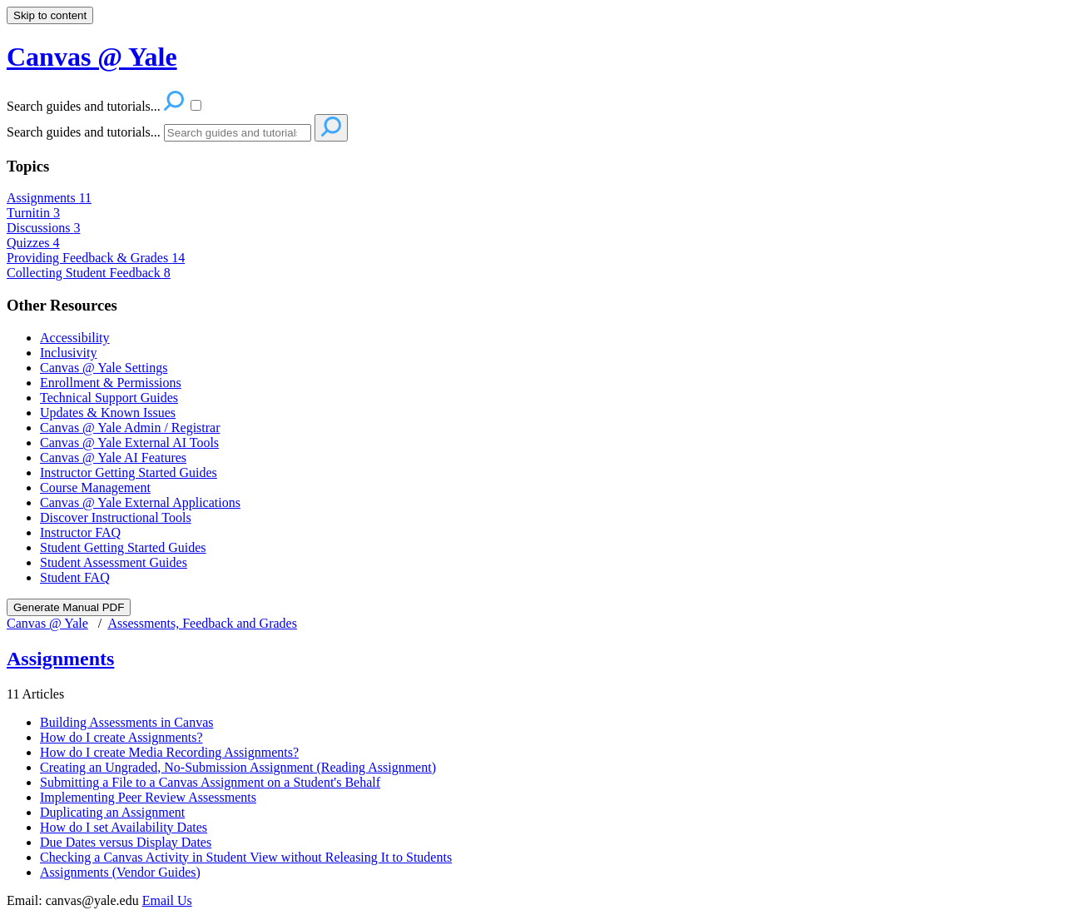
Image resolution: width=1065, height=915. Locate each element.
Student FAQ (75, 577)
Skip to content (50, 15)
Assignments (49, 198)
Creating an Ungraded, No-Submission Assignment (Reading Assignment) (238, 767)
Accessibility (75, 338)
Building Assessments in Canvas (126, 722)
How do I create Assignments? (121, 737)
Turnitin (33, 213)
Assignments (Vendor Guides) (120, 872)
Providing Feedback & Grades (96, 258)
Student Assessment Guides (113, 562)
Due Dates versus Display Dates (125, 842)
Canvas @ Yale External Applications (140, 502)
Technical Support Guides (109, 397)
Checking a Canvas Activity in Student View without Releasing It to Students (246, 857)
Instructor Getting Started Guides (128, 472)
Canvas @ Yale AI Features (113, 457)
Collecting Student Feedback (89, 273)
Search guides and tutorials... (84, 132)
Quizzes (33, 243)
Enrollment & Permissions (110, 382)
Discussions (43, 228)
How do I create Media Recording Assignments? (169, 752)
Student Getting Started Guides (123, 547)
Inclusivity (68, 353)
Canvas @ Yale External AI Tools (129, 442)
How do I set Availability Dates (123, 827)
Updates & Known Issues (108, 412)
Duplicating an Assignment (112, 812)
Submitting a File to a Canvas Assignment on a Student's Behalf (210, 782)
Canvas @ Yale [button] (92, 57)
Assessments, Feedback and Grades (202, 623)
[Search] (237, 133)
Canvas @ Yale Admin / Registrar (130, 427)
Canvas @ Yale (47, 623)
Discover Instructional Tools (115, 517)
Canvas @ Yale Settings (103, 368)
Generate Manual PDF (68, 607)
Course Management (95, 487)
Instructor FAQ (80, 532)
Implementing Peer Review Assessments (148, 797)
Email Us (167, 900)
